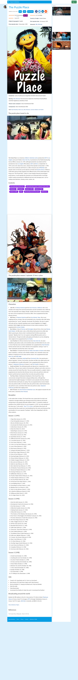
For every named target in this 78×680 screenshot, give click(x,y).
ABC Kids (23, 601)
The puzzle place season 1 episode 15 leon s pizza (38, 186)
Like (24, 11)
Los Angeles (21, 163)
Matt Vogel (18, 356)
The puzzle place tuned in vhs (17, 186)
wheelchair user (31, 389)
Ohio (37, 358)
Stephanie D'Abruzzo (19, 364)
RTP (29, 599)
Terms (18, 619)
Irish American (23, 389)
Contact (26, 619)
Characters (12, 189)
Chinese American (20, 307)
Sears (31, 406)
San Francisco (33, 307)
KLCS (36, 163)
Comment (30, 11)
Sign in (74, 2)
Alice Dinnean (16, 98)
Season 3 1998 (13, 191)
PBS (36, 24)
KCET (46, 158)
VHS (21, 191)
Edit (20, 11)
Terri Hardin (35, 364)
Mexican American (21, 317)
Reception (20, 189)
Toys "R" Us (27, 406)
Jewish (24, 358)
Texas (39, 317)
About (11, 619)
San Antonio (34, 317)
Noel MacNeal (14, 109)
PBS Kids (40, 24)
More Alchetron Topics (14, 604)
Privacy (22, 619)
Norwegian (30, 329)
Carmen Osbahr (34, 109)
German (23, 329)
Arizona (42, 350)
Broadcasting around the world (32, 191)
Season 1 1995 (29, 189)
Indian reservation (34, 350)
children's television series (31, 158)
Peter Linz (20, 109)
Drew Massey (24, 391)
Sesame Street (40, 169)
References (44, 191)
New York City (26, 160)
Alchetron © (33, 619)
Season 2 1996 (39, 189)
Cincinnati (33, 358)
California (39, 307)
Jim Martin (41, 109)
